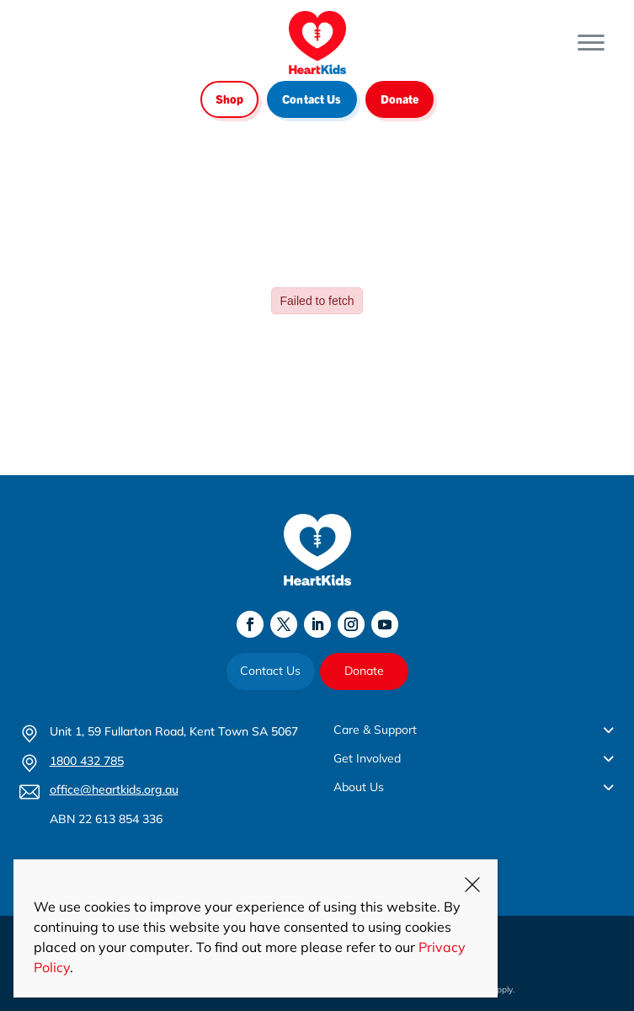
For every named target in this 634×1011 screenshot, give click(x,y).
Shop (230, 98)
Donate (400, 98)
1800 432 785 (87, 760)
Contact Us (311, 98)
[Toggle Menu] (591, 43)
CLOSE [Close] (472, 884)
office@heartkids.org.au (114, 789)
